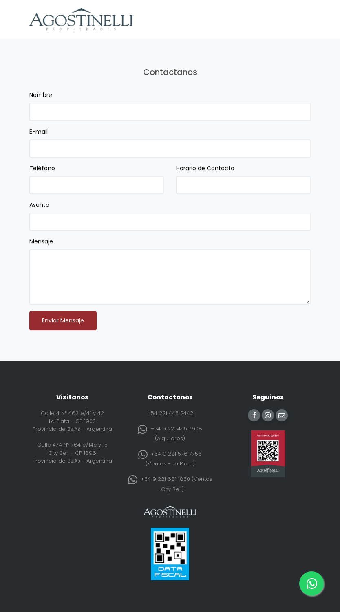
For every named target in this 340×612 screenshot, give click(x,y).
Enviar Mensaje (63, 322)
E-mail (38, 133)
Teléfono (42, 169)
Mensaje (41, 243)
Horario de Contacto (205, 169)
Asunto (39, 206)
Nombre (40, 96)
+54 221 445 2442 (170, 413)
